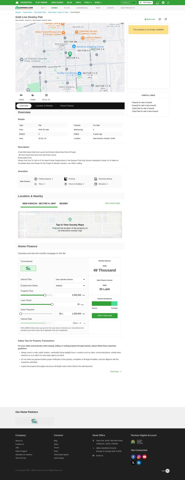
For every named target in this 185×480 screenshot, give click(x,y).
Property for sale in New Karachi (144, 105)
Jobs (17, 448)
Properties (26, 2)
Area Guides (57, 2)
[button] (70, 279)
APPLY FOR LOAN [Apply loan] (105, 316)
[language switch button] (157, 2)
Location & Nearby (44, 106)
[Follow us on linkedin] (139, 465)
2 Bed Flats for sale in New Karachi (145, 111)
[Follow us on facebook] (134, 459)
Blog (69, 2)
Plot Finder (41, 2)
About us (18, 441)
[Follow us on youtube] (145, 459)
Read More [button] (115, 371)
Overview (24, 106)
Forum (56, 448)
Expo (56, 451)
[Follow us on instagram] (139, 459)
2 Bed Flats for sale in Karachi (143, 108)
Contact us (19, 444)
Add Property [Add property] (59, 458)
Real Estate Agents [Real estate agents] (61, 455)
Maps (78, 2)
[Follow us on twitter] (134, 465)
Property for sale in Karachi (142, 102)
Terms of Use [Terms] (20, 458)
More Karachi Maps (112, 203)
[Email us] (111, 456)
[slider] (45, 295)
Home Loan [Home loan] (150, 19)
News (56, 444)
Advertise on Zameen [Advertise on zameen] (23, 455)
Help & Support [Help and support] (21, 451)
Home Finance (67, 106)
